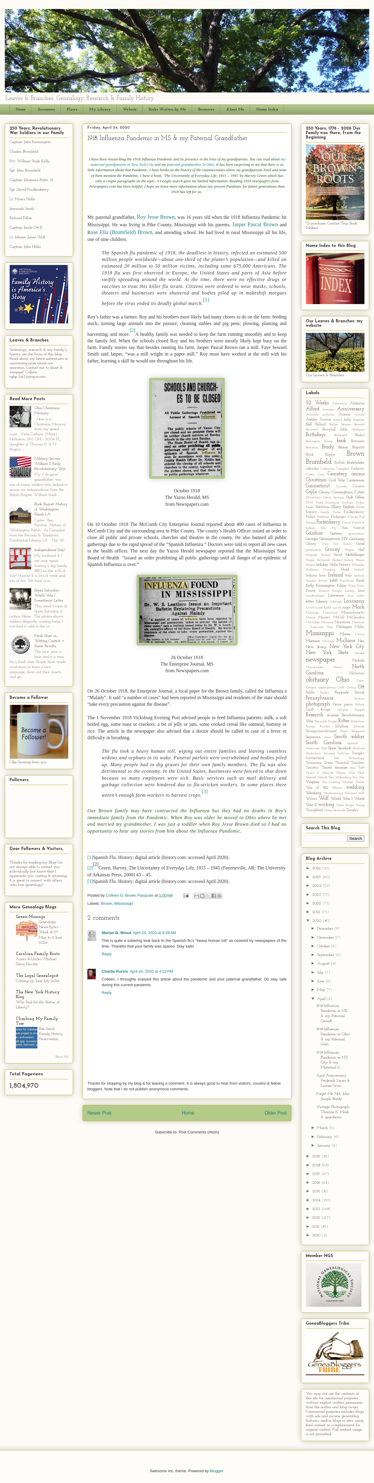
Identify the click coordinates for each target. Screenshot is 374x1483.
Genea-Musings (30, 917)
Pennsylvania (320, 698)
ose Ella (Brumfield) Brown (121, 232)
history (349, 560)
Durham (347, 502)
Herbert (337, 560)
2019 (316, 1156)
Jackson (359, 575)
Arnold (359, 414)
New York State (327, 652)
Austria (325, 419)
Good (360, 543)
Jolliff (333, 580)
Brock (310, 454)
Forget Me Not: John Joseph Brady (332, 1096)
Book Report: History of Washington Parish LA (51, 509)
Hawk (338, 555)
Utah (361, 773)
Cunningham (342, 492)
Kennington (325, 585)
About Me (235, 109)
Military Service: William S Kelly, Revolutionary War (50, 463)
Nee (361, 641)
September (326, 955)
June (321, 981)
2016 (316, 1182)
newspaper (320, 659)
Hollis (334, 565)
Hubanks (358, 565)
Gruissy (332, 549)
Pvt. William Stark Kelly (30, 161)
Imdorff (359, 569)
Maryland (330, 612)
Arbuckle (312, 414)
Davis (327, 497)
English (349, 507)
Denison (338, 497)
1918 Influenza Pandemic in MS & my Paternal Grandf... (331, 1013)
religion (343, 709)
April (322, 999)
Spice (332, 748)
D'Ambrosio (313, 497)
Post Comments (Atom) (199, 1132)
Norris (338, 667)
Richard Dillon (21, 218)
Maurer (324, 617)
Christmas (316, 479)
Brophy (330, 454)
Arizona (344, 414)
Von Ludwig (331, 782)
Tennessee (314, 763)
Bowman (312, 447)
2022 (317, 903)
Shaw (344, 731)
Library (322, 601)
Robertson (357, 721)
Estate (360, 507)
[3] (90, 881)
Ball (309, 424)
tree (352, 767)
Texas (328, 763)
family (325, 512)
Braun (343, 447)
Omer (360, 680)
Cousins (358, 486)
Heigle (310, 560)
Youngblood (314, 810)
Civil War (337, 480)
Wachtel (347, 782)
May (321, 990)
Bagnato (358, 419)
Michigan (344, 627)
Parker (324, 692)
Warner (337, 788)
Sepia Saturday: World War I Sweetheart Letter (48, 595)
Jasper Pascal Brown (255, 224)
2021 (316, 912)
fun (345, 528)
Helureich (323, 560)
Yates (340, 805)
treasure (341, 767)
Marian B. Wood (116, 933)
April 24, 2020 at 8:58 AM (154, 933)
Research (314, 714)
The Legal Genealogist (37, 976)
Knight (337, 591)
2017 (316, 1174)
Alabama (357, 403)
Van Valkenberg (339, 777)
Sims (327, 737)
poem (348, 704)
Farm (336, 512)
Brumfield (319, 462)
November (326, 937)
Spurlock (344, 748)
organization (327, 687)
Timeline (357, 763)
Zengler (352, 810)
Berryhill (329, 429)
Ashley (311, 419)
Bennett (359, 424)
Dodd (319, 502)
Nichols (358, 660)
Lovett (310, 607)
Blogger (216, 1471)
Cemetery (337, 473)
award (337, 419)
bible (344, 429)
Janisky (311, 580)
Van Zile (358, 777)
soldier (357, 736)
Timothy (312, 767)
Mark (358, 607)
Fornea (310, 522)
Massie (311, 617)
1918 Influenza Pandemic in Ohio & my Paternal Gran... (332, 1036)
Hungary (329, 569)
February (325, 1137)
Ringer (332, 721)
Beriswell (312, 429)
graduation (313, 550)
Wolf (324, 798)
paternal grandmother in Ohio (190, 164)
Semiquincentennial (321, 731)
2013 (316, 1209)
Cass (321, 474)
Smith (340, 736)
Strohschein (313, 753)
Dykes (360, 502)
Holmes (344, 565)
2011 (316, 1226)
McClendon (355, 617)
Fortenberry (328, 522)
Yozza (328, 810)
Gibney (311, 544)
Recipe (326, 709)
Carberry (357, 468)
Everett (311, 512)
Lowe (319, 607)
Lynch (336, 607)
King (352, 586)
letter (310, 601)
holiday (322, 564)
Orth (341, 687)
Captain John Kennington (30, 142)
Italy (348, 575)
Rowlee (325, 726)
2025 (317, 877)
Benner (346, 424)
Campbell (342, 468)
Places (72, 109)
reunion (333, 715)
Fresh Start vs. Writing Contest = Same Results (49, 641)
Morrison (313, 641)
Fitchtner (323, 517)
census (358, 473)
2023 (317, 894)
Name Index (267, 109)
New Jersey (316, 647)
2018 (316, 1165)
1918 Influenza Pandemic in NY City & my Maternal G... (332, 1060)
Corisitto (341, 486)
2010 (317, 1235)
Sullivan (343, 753)
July (321, 972)
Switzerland (315, 758)
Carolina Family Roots (38, 954)
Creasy (324, 492)
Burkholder (355, 462)
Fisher (310, 517)
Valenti (322, 777)
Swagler (358, 753)
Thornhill (342, 763)
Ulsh (352, 773)
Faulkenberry (354, 512)
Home (21, 109)
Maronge (312, 612)
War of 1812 (317, 788)
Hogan (310, 565)
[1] (90, 857)
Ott (361, 687)
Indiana (311, 575)
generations (356, 533)
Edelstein (323, 507)
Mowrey (329, 641)
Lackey (350, 591)
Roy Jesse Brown (156, 217)
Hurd (345, 569)
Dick (349, 497)
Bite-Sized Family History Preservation (51, 1034)
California (327, 468)
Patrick (359, 692)
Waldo (359, 782)
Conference (355, 480)
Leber (360, 595)
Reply (107, 954)
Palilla (310, 692)
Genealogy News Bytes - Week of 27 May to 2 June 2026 (50, 932)
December (325, 928)
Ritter (343, 720)
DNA (309, 502)
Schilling (341, 726)
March (323, 1128)
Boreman (357, 441)
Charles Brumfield (24, 151)
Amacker (328, 409)
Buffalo (340, 463)
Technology (356, 758)
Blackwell (340, 435)
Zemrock (339, 810)
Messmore (343, 622)
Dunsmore (332, 502)
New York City (346, 646)
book (341, 440)
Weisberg (313, 793)
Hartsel (326, 555)
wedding (355, 787)
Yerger (349, 805)
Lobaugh (336, 601)
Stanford (358, 748)
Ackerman (339, 403)
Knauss (324, 591)
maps (346, 607)
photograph (318, 704)
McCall (338, 617)
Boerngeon (313, 441)
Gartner (336, 533)
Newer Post (99, 1112)
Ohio (342, 679)
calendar (312, 468)
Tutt (361, 767)
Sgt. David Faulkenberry (29, 189)
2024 (317, 886)
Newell (359, 653)
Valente (311, 777)
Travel (327, 767)
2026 (317, 868)
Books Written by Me (167, 109)
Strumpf (329, 753)
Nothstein (356, 673)
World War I (341, 798)
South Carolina (324, 742)
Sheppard (357, 731)
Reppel (359, 709)
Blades (359, 435)
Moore (345, 634)
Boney (328, 441)
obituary (317, 679)
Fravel (346, 522)
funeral (358, 528)
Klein (360, 586)
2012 (316, 1217)
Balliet (333, 424)
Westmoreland (333, 793)
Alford (313, 409)
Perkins (359, 698)
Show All (61, 1057)
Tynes (310, 773)
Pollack (359, 704)
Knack (310, 591)
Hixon (360, 560)
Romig (310, 726)
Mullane (345, 640)
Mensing (327, 622)
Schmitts (358, 726)
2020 (317, 921)
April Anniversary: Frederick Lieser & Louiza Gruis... (333, 1080)
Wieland (350, 793)
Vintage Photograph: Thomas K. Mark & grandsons (333, 1112)
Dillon (359, 497)
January (324, 1145)
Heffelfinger (355, 554)
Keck (360, 580)
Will (361, 793)
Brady (328, 447)
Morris (359, 634)
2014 (317, 1200)
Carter (310, 474)
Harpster (312, 555)
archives (328, 414)
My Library (100, 109)
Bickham (358, 429)
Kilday (342, 586)
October (324, 946)
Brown (106, 903)
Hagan (349, 550)
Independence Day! (49, 550)
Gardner (314, 533)
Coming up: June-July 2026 (38, 981)
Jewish (322, 580)
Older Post (275, 1112)
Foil (361, 517)
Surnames (46, 109)
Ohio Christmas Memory (47, 410)
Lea (350, 595)
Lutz (327, 607)
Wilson (311, 799)
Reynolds (320, 721)
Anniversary (350, 409)
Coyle (311, 491)
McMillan (313, 622)
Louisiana (354, 601)
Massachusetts (352, 612)
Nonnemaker (315, 667)
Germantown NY (333, 539)
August (324, 963)
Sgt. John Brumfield (25, 170)
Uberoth (327, 773)
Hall (361, 550)
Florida (353, 517)
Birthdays (315, 434)
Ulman (341, 773)
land (361, 591)
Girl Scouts (342, 544)
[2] (90, 867)
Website (130, 109)
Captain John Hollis (25, 247)
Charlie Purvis (115, 971)
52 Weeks (317, 403)
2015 (316, 1191)
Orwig (351, 687)
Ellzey (336, 507)
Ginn (325, 544)
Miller (359, 627)
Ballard (320, 424)
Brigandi (358, 447)
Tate (337, 758)
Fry (334, 528)
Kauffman (347, 580)
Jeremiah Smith (22, 209)
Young (359, 805)
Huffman (312, 569)
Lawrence (336, 595)
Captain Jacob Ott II (26, 227)
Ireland (335, 575)
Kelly (310, 585)
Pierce (337, 704)
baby (347, 419)
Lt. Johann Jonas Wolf (27, 237)
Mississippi (123, 903)
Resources (206, 109)
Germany (356, 539)
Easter (310, 507)
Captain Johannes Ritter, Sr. (32, 180)
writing (326, 804)
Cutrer (359, 492)
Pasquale (342, 692)
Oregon (311, 687)
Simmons (313, 737)
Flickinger (338, 517)
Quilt (310, 709)
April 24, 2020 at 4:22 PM (151, 971)
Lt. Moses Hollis (22, 199)
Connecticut (318, 485)
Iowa (322, 575)
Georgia (312, 539)
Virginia (312, 782)
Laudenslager (315, 595)
